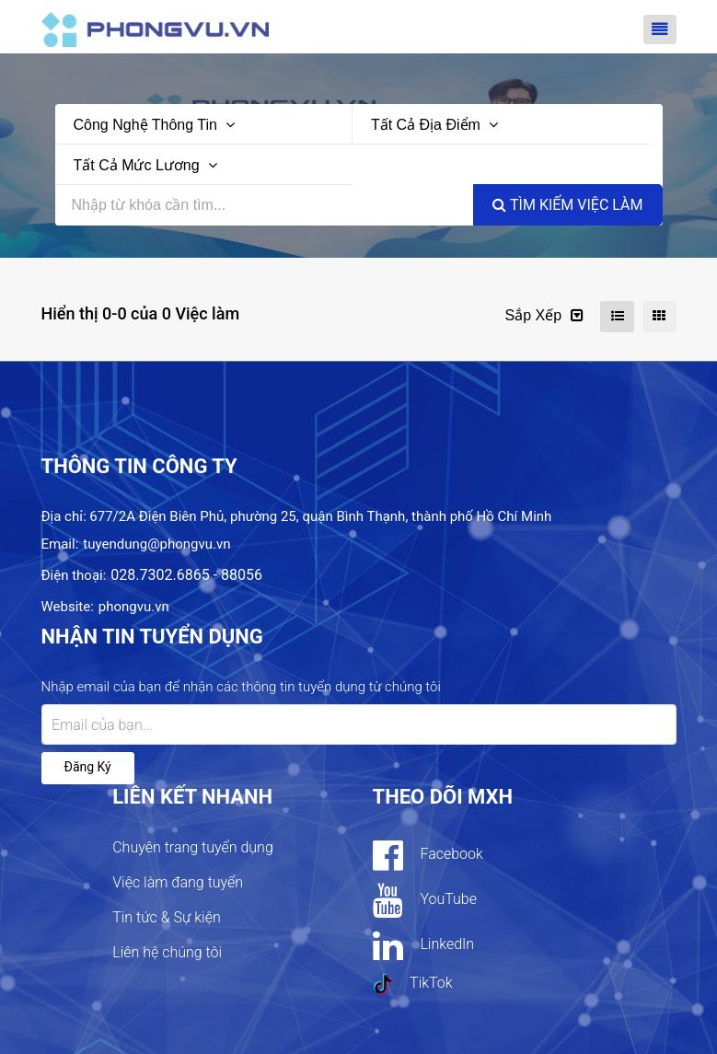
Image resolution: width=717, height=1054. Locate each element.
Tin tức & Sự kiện (166, 917)
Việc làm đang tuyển (177, 882)
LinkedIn (424, 945)
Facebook (428, 855)
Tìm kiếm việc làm (567, 205)
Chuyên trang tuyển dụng (192, 847)
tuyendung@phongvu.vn (156, 544)
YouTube (425, 900)
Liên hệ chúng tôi (167, 952)
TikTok (413, 984)
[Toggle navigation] (660, 29)
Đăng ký (87, 766)
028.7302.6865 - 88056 (186, 575)
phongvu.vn (133, 606)
